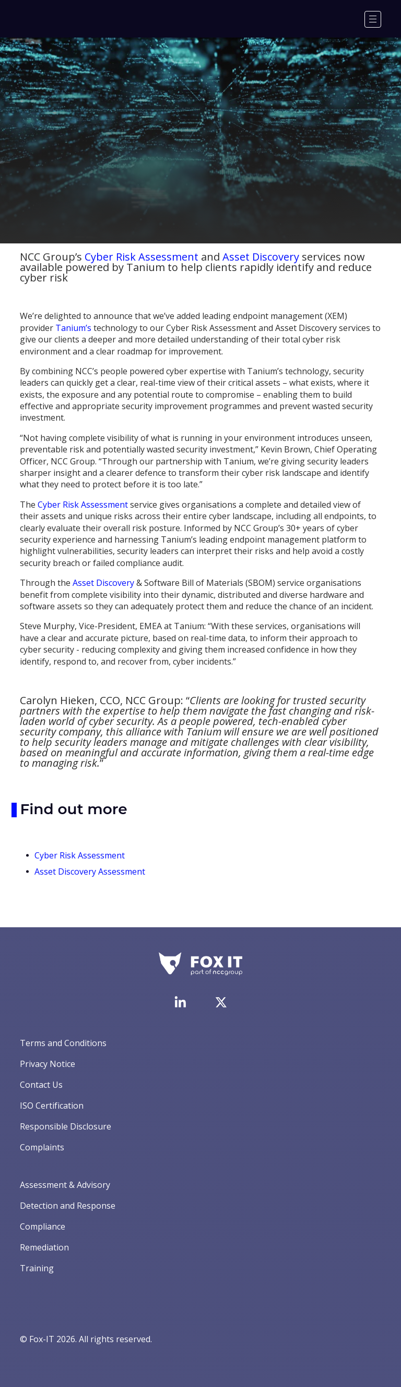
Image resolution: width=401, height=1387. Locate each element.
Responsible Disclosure (65, 1126)
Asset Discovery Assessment (89, 871)
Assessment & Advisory (65, 1184)
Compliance (42, 1226)
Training (37, 1268)
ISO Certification (52, 1105)
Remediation (44, 1247)
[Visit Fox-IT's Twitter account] (221, 1002)
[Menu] (372, 19)
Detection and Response (67, 1205)
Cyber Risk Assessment (141, 257)
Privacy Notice (47, 1064)
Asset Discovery (260, 257)
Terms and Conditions (63, 1043)
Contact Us (41, 1084)
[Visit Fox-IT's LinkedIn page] (180, 1002)
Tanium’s (73, 328)
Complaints (42, 1147)
